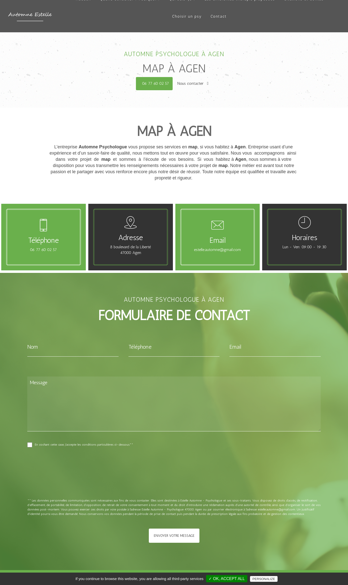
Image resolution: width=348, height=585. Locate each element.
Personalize (264, 579)
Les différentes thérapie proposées (240, 16)
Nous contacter (193, 83)
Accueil (83, 16)
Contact (219, 34)
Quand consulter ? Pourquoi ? (130, 16)
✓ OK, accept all (227, 579)
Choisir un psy (187, 34)
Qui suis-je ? (182, 16)
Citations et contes (304, 16)
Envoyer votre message (174, 536)
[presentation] (80, 483)
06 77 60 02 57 (155, 83)
